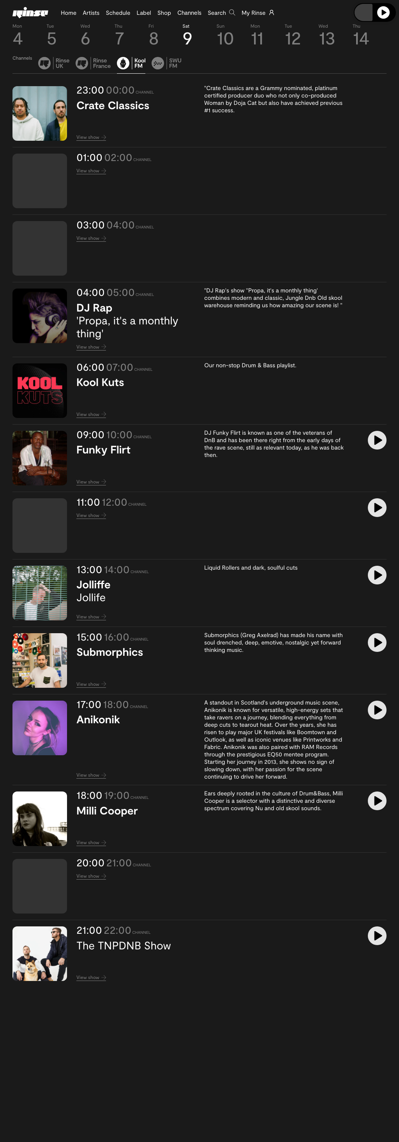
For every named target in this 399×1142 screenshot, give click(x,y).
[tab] (53, 65)
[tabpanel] (199, 533)
